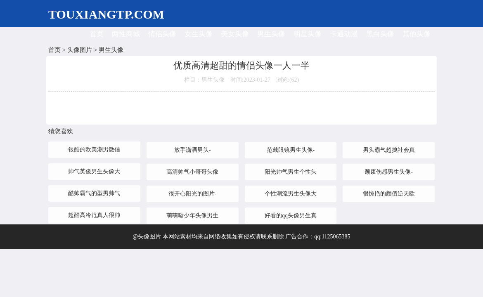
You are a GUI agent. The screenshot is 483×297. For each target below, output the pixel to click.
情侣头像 (162, 34)
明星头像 (308, 34)
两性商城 (126, 34)
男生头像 (271, 34)
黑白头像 (380, 34)
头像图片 (79, 50)
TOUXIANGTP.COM (106, 14)
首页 (97, 34)
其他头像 (416, 34)
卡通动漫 (344, 34)
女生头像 (199, 34)
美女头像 (235, 34)
